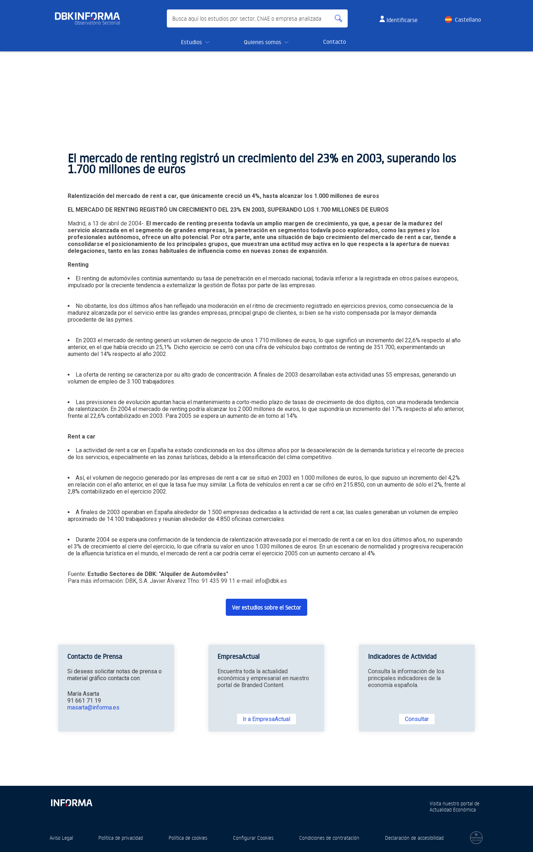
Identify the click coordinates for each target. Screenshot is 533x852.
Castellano (468, 19)
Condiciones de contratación (329, 838)
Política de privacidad (120, 838)
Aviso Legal (61, 838)
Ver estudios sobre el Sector (266, 607)
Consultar (417, 719)
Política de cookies (188, 838)
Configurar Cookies (253, 838)
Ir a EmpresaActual (266, 719)
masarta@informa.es (93, 707)
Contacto (334, 41)
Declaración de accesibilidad (414, 838)
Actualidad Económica (453, 809)
